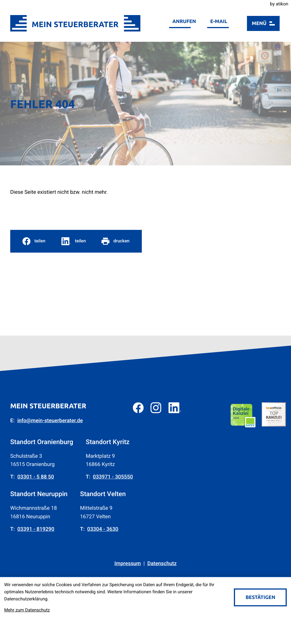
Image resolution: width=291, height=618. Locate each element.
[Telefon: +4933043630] (103, 529)
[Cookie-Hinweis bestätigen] (260, 597)
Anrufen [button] (184, 21)
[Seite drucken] (115, 241)
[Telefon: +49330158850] (35, 477)
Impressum (128, 563)
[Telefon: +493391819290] (35, 529)
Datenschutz (161, 563)
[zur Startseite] (75, 23)
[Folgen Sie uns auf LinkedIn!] (175, 407)
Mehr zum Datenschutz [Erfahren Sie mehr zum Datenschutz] (27, 610)
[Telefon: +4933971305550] (113, 477)
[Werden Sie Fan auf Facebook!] (138, 407)
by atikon (279, 4)
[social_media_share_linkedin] (73, 241)
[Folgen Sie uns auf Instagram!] (155, 407)
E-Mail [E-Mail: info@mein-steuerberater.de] (218, 21)
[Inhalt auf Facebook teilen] (33, 241)
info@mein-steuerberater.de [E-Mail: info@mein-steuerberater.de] (50, 421)
